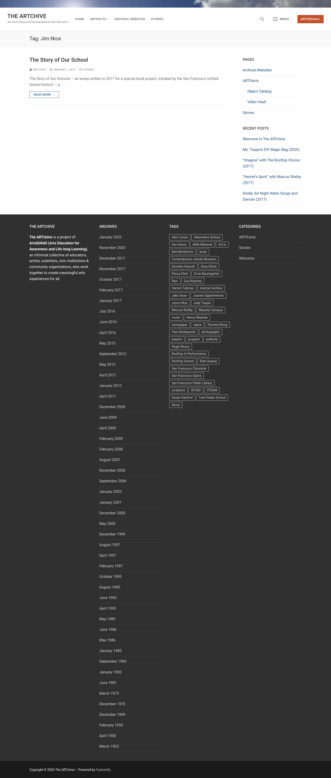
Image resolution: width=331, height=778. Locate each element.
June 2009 (108, 417)
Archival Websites (257, 70)
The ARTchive (26, 16)
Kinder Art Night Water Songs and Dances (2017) (270, 196)
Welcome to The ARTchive (264, 139)
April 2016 (107, 333)
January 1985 (110, 651)
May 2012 (107, 364)
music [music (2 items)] (176, 317)
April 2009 (107, 428)
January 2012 (110, 385)
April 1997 (107, 555)
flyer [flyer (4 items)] (175, 281)
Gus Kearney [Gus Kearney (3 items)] (193, 281)
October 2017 (110, 279)
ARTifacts (251, 81)
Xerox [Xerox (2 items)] (176, 405)
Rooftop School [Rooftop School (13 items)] (183, 361)
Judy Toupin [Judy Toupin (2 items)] (202, 303)
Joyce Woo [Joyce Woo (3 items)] (180, 303)
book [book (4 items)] (203, 252)
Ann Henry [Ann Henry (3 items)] (179, 244)
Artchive (37, 69)
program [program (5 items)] (194, 339)
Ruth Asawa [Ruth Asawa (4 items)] (208, 361)
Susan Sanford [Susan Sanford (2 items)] (182, 397)
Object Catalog (259, 91)
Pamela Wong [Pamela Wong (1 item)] (217, 325)
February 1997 (111, 566)
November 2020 (112, 248)
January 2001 (110, 502)
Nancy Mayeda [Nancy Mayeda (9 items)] (197, 317)
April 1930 (107, 736)
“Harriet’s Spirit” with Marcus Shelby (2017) (272, 180)
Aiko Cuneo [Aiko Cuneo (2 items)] (180, 237)
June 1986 (108, 629)
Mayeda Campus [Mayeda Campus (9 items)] (211, 310)
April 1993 (107, 608)
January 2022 (110, 237)
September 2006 (112, 481)
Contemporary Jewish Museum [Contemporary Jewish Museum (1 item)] (194, 259)
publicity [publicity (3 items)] (212, 339)
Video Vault (256, 102)
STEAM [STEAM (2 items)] (212, 390)
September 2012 (112, 354)
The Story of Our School (58, 60)
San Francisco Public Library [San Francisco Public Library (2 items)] (192, 383)
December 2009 (112, 407)
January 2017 (110, 300)
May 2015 (107, 343)
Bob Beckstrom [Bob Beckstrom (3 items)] (183, 252)
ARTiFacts (247, 237)
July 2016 (107, 311)
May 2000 (107, 523)
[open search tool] (262, 19)
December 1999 (112, 534)
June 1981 (108, 683)
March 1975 (109, 693)
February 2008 (111, 449)
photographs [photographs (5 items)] (211, 332)
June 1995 (108, 598)
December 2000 (112, 513)
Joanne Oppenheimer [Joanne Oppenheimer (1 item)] (208, 295)
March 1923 (109, 746)
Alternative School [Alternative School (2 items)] (207, 237)
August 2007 (109, 460)
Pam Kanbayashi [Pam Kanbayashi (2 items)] (184, 332)
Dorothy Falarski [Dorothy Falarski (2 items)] (183, 266)
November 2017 (112, 269)
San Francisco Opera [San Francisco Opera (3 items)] (186, 375)
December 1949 (112, 714)
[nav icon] (281, 19)
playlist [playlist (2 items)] (177, 339)
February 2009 (111, 438)
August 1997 (109, 545)
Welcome (246, 258)
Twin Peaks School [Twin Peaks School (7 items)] (212, 397)
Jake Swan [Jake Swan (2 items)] (179, 295)
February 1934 (111, 725)
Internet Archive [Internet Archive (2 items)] (211, 288)
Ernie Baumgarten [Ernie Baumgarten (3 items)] (207, 273)
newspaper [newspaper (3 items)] (179, 325)
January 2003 (110, 491)
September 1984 (112, 661)
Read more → (44, 94)
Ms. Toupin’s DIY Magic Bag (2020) (271, 149)
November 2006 (112, 470)
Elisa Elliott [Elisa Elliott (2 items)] (209, 266)
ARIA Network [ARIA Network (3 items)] (203, 244)
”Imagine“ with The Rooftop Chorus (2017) (271, 163)
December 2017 (112, 258)
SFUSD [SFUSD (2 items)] (196, 390)
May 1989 (107, 619)
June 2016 (108, 322)
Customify (103, 770)
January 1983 (110, 672)
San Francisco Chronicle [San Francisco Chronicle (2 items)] (189, 368)
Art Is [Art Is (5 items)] (222, 244)
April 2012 (107, 375)
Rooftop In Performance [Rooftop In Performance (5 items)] (189, 354)
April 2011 (107, 396)
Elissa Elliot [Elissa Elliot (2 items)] (180, 273)
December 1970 (112, 704)
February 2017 (111, 290)
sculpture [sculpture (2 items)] (178, 390)
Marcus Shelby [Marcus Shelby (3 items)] (182, 310)
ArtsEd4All (311, 19)
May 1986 (107, 640)
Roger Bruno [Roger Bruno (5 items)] (180, 346)
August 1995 (109, 587)
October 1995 (110, 576)
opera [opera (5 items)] (197, 325)
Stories (87, 69)
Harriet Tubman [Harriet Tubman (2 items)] (183, 288)
